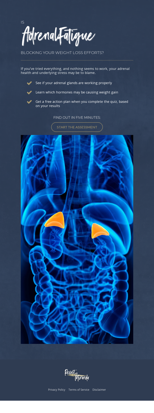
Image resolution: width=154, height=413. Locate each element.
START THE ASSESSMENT (77, 127)
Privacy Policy (56, 389)
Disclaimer (99, 389)
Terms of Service (78, 389)
